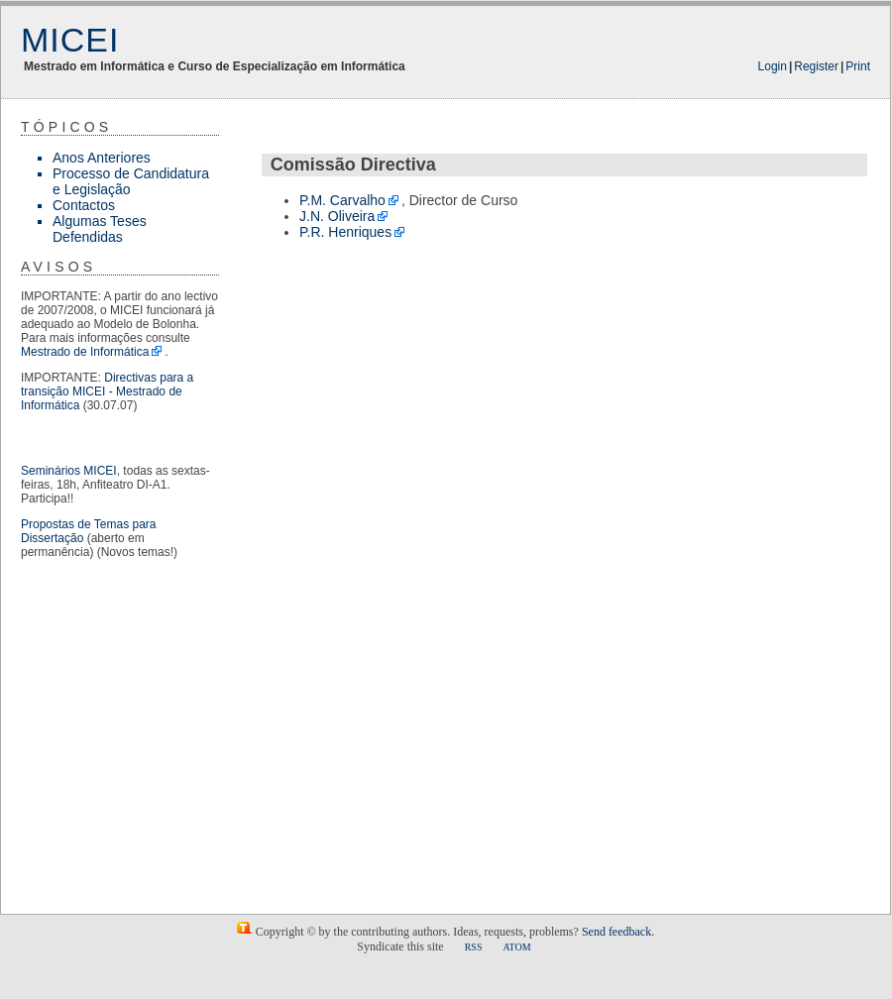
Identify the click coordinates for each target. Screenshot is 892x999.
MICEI (70, 39)
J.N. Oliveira (337, 216)
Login (772, 66)
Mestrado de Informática (85, 352)
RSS (474, 947)
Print (857, 66)
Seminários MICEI (69, 471)
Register (816, 66)
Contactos (84, 205)
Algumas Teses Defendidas (100, 229)
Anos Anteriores (102, 158)
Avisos (58, 267)
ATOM (516, 947)
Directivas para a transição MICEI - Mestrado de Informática (107, 391)
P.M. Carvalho (342, 200)
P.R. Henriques (345, 232)
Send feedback (616, 932)
